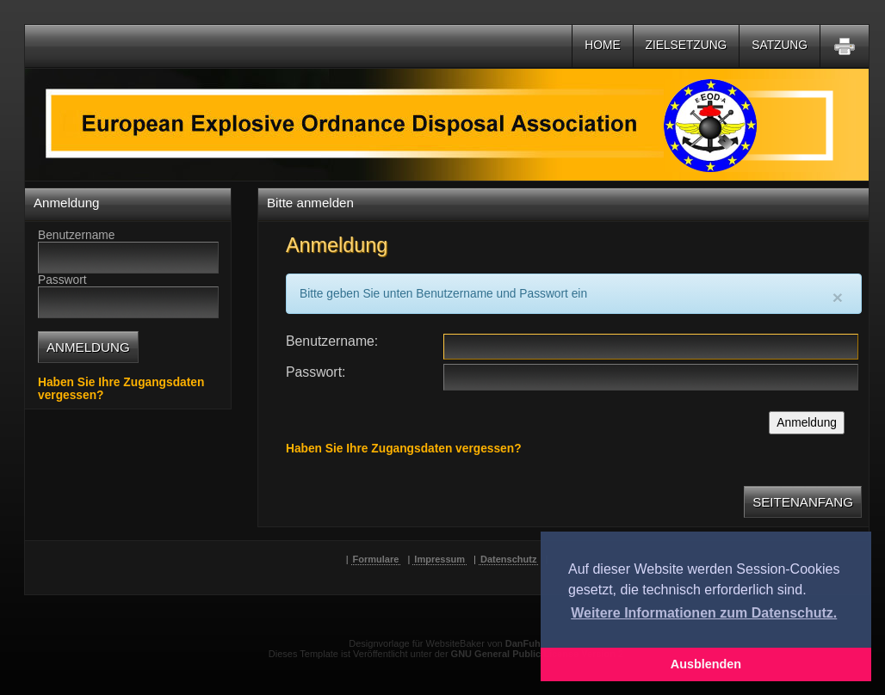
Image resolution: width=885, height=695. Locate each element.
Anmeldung (807, 422)
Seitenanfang (802, 502)
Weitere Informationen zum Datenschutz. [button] (704, 613)
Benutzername (330, 341)
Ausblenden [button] (706, 664)
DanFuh (523, 643)
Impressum (439, 559)
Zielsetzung (686, 45)
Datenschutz (508, 559)
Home (602, 45)
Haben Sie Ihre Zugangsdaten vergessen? (404, 448)
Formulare (376, 559)
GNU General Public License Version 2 (537, 654)
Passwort (314, 372)
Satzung (780, 45)
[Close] (837, 297)
